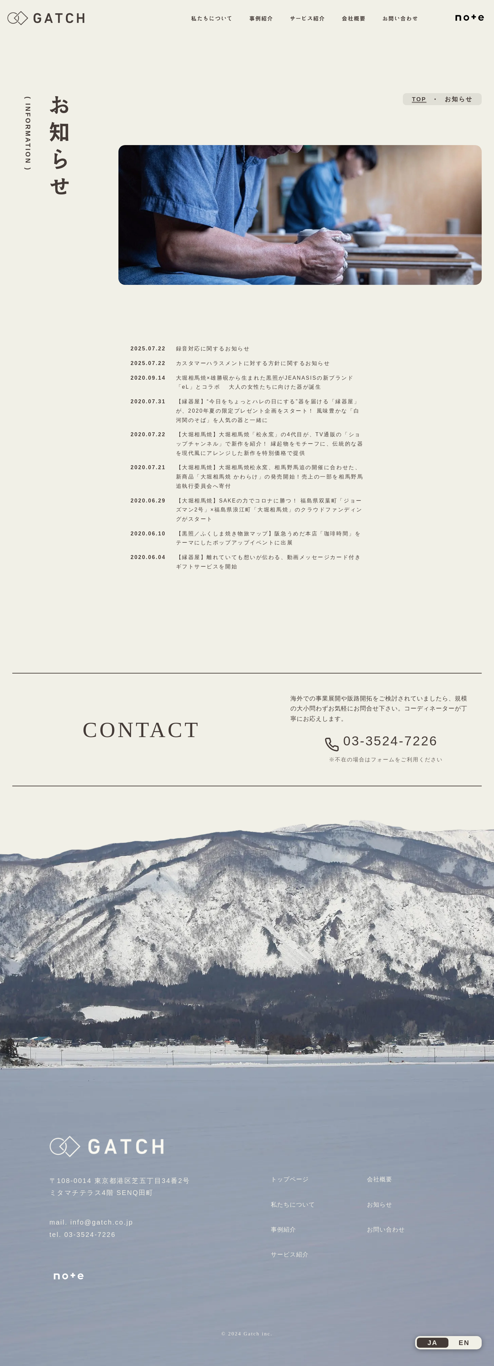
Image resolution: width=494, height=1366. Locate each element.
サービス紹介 (299, 26)
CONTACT (141, 725)
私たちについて (200, 26)
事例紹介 (251, 26)
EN (464, 1341)
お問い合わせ (395, 26)
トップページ (292, 1175)
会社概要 (347, 26)
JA (432, 1341)
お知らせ (381, 1200)
